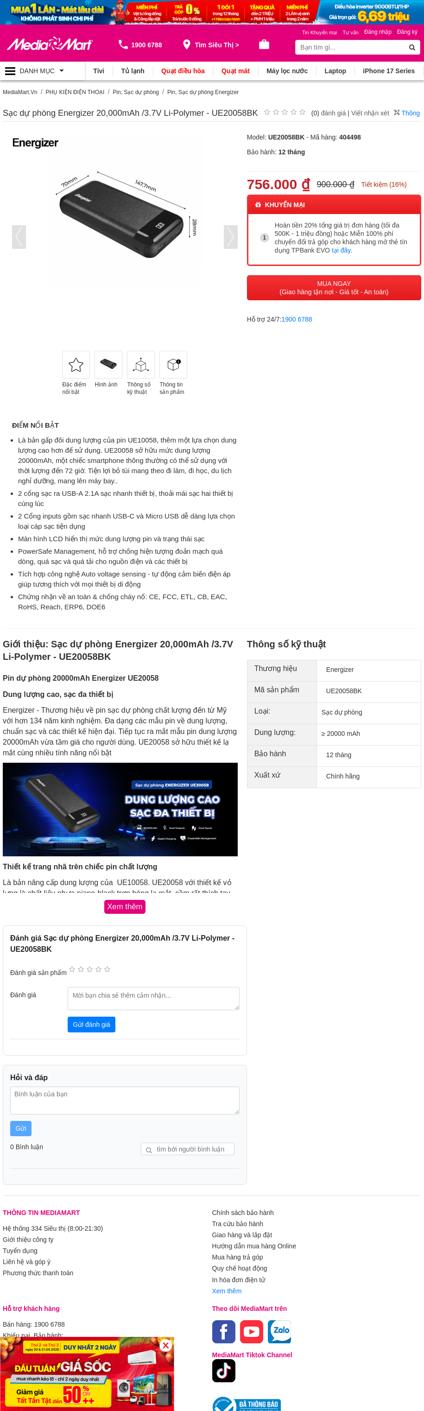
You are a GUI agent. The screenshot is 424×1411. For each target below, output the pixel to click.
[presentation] (19, 237)
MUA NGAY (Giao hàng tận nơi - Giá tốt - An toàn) (333, 288)
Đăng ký (407, 32)
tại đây (341, 250)
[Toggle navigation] (42, 71)
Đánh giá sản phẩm (38, 972)
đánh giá (333, 113)
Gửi (21, 1128)
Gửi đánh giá (91, 1024)
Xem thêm (227, 1290)
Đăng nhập (378, 32)
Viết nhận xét (370, 113)
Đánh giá (23, 995)
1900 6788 (296, 319)
